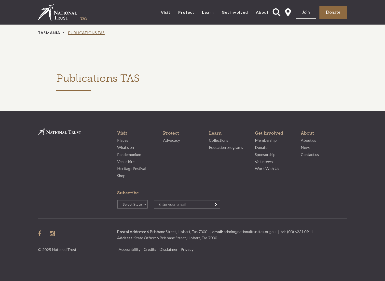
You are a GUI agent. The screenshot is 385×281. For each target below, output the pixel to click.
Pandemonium (129, 154)
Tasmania (49, 32)
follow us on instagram (53, 233)
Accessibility (129, 249)
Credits (150, 249)
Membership (266, 140)
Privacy (187, 249)
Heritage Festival (131, 168)
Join (306, 12)
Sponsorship (265, 154)
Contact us (310, 154)
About (262, 12)
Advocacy (171, 140)
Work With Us (267, 168)
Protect (186, 12)
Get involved (235, 12)
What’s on (125, 147)
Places (122, 140)
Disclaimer (168, 249)
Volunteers (264, 161)
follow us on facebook (41, 233)
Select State (288, 12)
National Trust (67, 12)
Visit (165, 12)
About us (308, 140)
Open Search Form (276, 12)
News (306, 147)
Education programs (226, 147)
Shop (121, 175)
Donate (333, 12)
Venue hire (126, 161)
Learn (208, 12)
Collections (218, 140)
